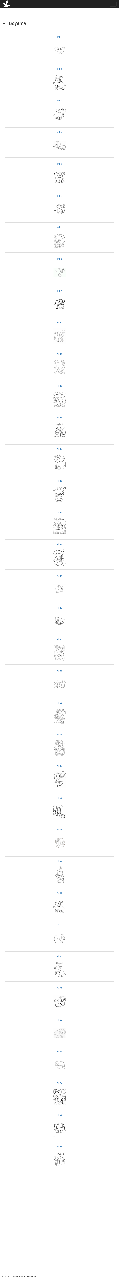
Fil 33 (59, 1051)
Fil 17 (59, 544)
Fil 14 (59, 449)
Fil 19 (59, 607)
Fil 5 (59, 164)
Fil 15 (59, 481)
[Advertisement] (59, 1202)
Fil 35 (59, 1115)
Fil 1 (59, 37)
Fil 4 (59, 132)
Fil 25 (59, 798)
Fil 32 (59, 1020)
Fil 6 (59, 195)
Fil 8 (59, 259)
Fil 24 (59, 766)
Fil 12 (59, 386)
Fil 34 (59, 1083)
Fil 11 (59, 354)
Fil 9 (59, 291)
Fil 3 (59, 100)
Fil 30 (59, 956)
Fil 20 (59, 639)
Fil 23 (59, 734)
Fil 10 (59, 322)
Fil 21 (59, 671)
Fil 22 (59, 703)
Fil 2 (59, 69)
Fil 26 (59, 829)
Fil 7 (59, 227)
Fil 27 (59, 861)
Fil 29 (59, 924)
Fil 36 (59, 1146)
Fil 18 (59, 576)
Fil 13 (59, 417)
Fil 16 (59, 512)
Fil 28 (59, 893)
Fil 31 (59, 988)
